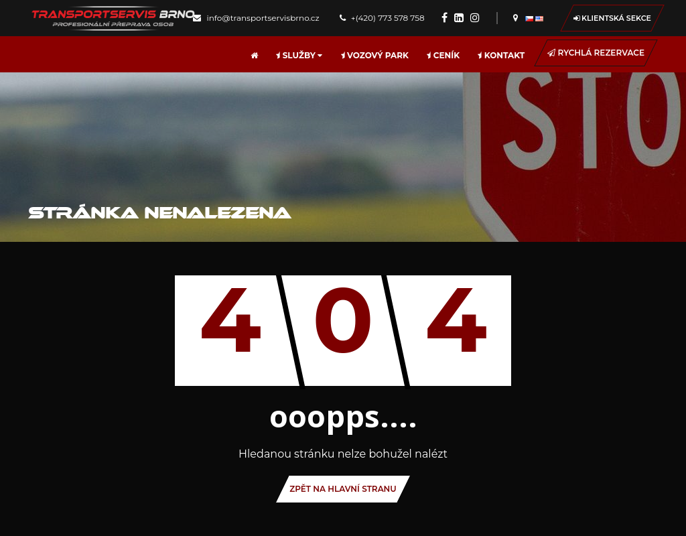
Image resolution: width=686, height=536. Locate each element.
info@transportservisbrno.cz (256, 18)
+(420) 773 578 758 (382, 18)
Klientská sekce (612, 18)
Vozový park (375, 55)
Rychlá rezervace (595, 53)
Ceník (443, 55)
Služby (299, 55)
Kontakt (501, 55)
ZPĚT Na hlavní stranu (343, 489)
